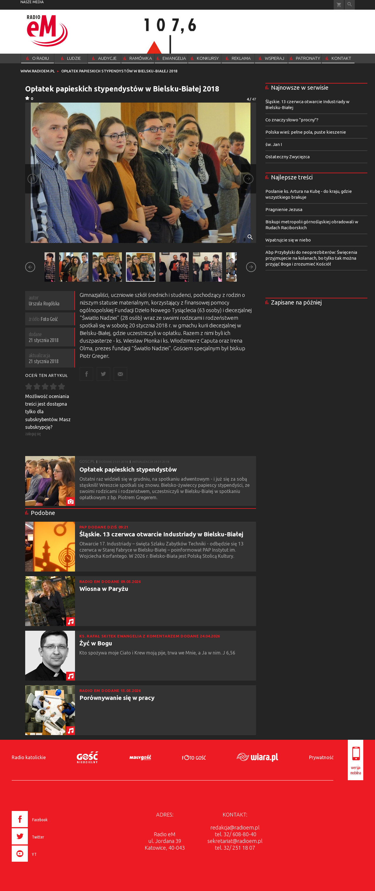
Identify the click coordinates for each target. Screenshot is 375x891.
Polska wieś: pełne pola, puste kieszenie (305, 132)
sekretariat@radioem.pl (234, 841)
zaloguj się (33, 433)
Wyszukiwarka (350, 5)
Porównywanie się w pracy (116, 697)
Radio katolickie (29, 757)
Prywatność (321, 757)
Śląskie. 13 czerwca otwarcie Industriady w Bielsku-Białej (161, 534)
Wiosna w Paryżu (103, 588)
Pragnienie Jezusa (283, 209)
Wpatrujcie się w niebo (288, 239)
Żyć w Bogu (95, 643)
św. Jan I (273, 144)
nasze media (32, 2)
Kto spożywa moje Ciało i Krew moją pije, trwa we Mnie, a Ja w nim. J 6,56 (157, 652)
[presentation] (42, 863)
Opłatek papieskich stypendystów (128, 469)
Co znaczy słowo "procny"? (291, 119)
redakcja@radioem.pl (235, 827)
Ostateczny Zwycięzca (287, 156)
